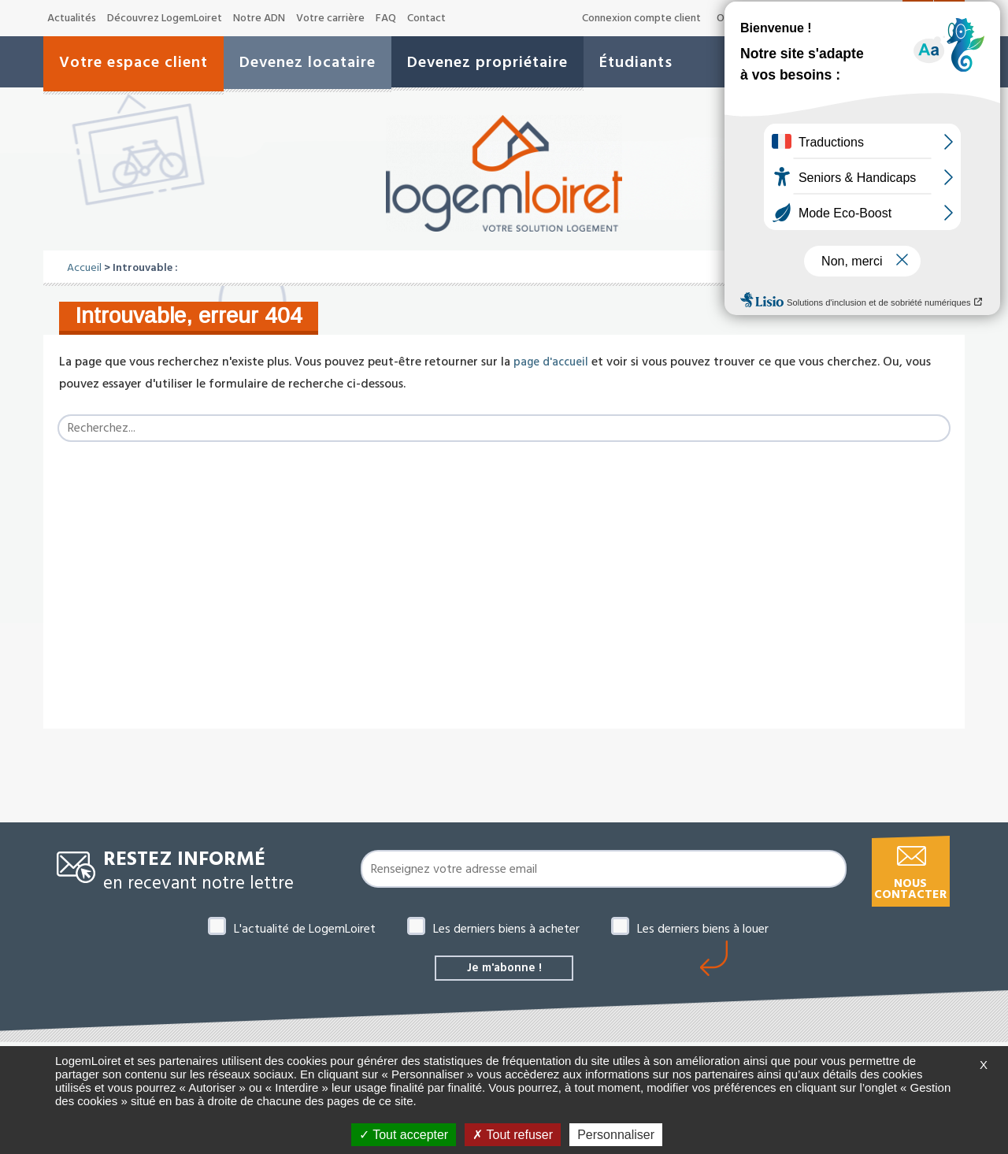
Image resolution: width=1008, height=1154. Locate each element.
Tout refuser (512, 1134)
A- (836, 19)
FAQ (386, 18)
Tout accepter (403, 1134)
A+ (890, 18)
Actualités (71, 18)
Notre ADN (259, 18)
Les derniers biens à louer (703, 928)
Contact (426, 18)
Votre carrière (330, 18)
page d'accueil (552, 361)
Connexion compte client (641, 18)
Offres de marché (759, 18)
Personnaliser (615, 1134)
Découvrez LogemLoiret (164, 18)
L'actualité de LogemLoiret (305, 928)
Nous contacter (910, 889)
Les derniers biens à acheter (506, 928)
